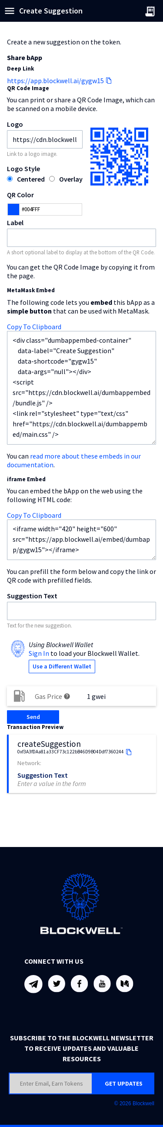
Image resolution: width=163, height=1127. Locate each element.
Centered (31, 179)
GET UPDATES (124, 1083)
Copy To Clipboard (34, 326)
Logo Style (23, 168)
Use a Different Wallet (62, 666)
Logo (15, 124)
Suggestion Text (32, 595)
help (66, 696)
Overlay (71, 179)
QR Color (20, 194)
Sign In (39, 653)
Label (15, 222)
